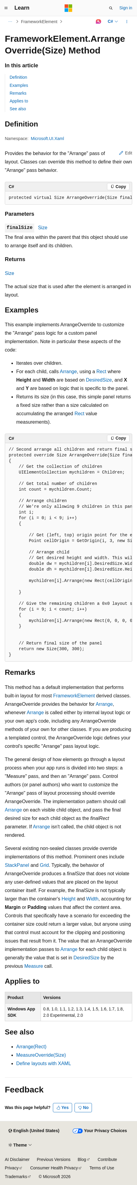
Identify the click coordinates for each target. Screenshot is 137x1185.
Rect (101, 371)
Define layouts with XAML (43, 1063)
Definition (18, 77)
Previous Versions (53, 1159)
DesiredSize (99, 379)
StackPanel (17, 865)
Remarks (18, 93)
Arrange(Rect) (31, 1046)
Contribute (107, 1159)
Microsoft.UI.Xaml (47, 138)
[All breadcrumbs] (10, 21)
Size (42, 227)
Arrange (68, 371)
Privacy (12, 1167)
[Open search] (111, 8)
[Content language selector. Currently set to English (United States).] (34, 1131)
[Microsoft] (68, 8)
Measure (33, 966)
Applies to (19, 101)
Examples (19, 85)
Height (68, 898)
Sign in (125, 7)
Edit (125, 153)
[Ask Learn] (98, 21)
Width (92, 898)
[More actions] (127, 21)
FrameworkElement (39, 21)
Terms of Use (102, 1167)
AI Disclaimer (17, 1159)
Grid (44, 865)
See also (18, 108)
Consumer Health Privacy (54, 1167)
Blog (82, 1159)
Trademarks (16, 1176)
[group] (68, 198)
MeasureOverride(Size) (41, 1055)
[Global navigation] (6, 8)
